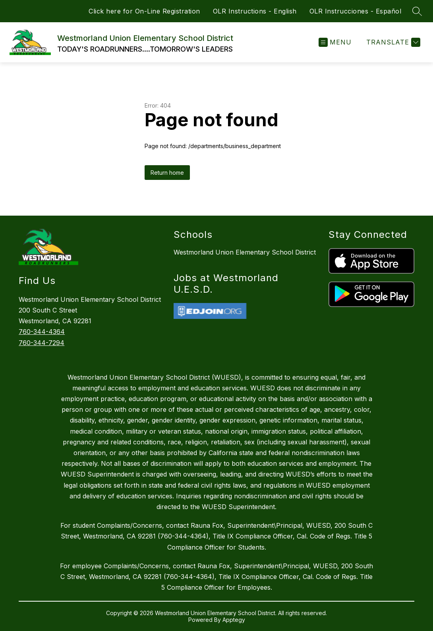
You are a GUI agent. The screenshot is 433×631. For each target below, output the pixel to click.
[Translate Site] (392, 42)
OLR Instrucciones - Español (355, 11)
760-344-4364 (42, 332)
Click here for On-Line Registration (144, 11)
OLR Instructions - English (255, 11)
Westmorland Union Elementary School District (245, 252)
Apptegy (233, 619)
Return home (167, 172)
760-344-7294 (41, 343)
